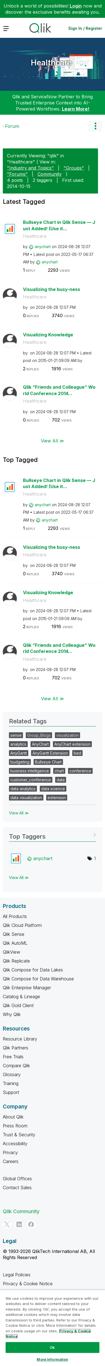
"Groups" (74, 168)
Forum (12, 126)
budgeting (19, 762)
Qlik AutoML (15, 943)
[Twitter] (7, 1224)
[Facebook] (31, 1224)
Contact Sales (17, 1187)
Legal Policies (17, 1274)
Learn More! (75, 109)
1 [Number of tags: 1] (95, 858)
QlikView (11, 952)
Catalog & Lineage (21, 996)
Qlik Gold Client (18, 1005)
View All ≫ (52, 440)
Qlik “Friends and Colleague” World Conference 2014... (59, 390)
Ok (52, 1347)
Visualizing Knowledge (48, 334)
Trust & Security (19, 1134)
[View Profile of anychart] (43, 246)
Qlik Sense (13, 934)
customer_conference (30, 779)
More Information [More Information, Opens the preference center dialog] (52, 1359)
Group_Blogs (39, 735)
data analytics (23, 788)
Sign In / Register (85, 28)
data (61, 779)
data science (53, 788)
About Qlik (13, 1117)
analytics (18, 744)
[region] (52, 1328)
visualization (67, 735)
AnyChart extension (72, 744)
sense (16, 735)
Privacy (10, 1152)
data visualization (26, 797)
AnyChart (40, 744)
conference (80, 770)
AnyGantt (18, 753)
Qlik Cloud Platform (22, 925)
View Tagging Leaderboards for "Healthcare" (52, 835)
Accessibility (15, 1143)
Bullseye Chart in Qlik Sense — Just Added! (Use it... (59, 225)
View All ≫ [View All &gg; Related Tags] (19, 813)
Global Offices (17, 1178)
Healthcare (51, 62)
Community (50, 174)
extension (57, 797)
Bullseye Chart (48, 762)
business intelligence (29, 770)
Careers (10, 1161)
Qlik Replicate (16, 961)
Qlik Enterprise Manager (27, 987)
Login (76, 6)
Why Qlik (12, 1014)
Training (10, 1083)
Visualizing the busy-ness (51, 289)
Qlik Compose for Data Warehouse (38, 978)
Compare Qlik (16, 1065)
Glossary (12, 1074)
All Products (15, 916)
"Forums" (17, 174)
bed (77, 753)
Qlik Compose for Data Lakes (33, 970)
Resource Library (20, 1039)
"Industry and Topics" (30, 168)
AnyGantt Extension (50, 753)
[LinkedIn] (19, 1224)
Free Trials (13, 1056)
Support (11, 1092)
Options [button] (95, 126)
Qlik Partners (15, 1048)
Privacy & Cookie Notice (28, 1283)
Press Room (15, 1125)
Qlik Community (21, 1211)
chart (59, 770)
